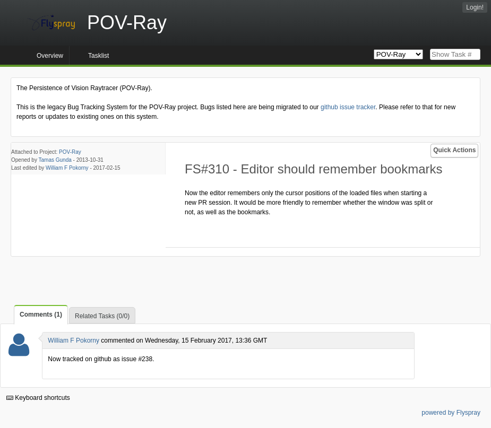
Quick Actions (454, 150)
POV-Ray (70, 152)
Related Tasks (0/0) (102, 316)
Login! (475, 7)
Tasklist (98, 55)
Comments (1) (41, 314)
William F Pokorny (67, 168)
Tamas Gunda (55, 160)
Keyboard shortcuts (38, 397)
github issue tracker (348, 107)
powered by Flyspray (450, 412)
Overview (50, 55)
